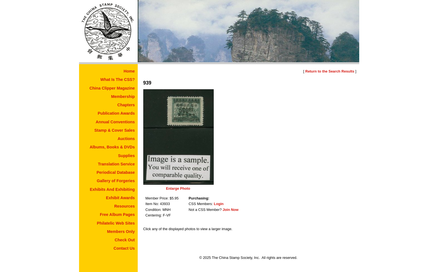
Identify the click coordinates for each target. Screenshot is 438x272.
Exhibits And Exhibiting (112, 189)
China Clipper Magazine (112, 88)
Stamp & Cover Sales (114, 130)
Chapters (126, 105)
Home (129, 71)
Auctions (126, 138)
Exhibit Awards (120, 198)
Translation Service (116, 164)
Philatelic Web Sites (116, 223)
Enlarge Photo (178, 188)
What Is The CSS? (117, 79)
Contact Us (124, 248)
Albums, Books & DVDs (112, 147)
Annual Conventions (115, 122)
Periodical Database (116, 172)
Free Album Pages (117, 214)
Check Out (125, 240)
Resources (124, 206)
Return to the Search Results (329, 71)
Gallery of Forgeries (116, 181)
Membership (123, 96)
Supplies (126, 155)
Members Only (121, 231)
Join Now (231, 210)
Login (219, 204)
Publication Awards (116, 113)
